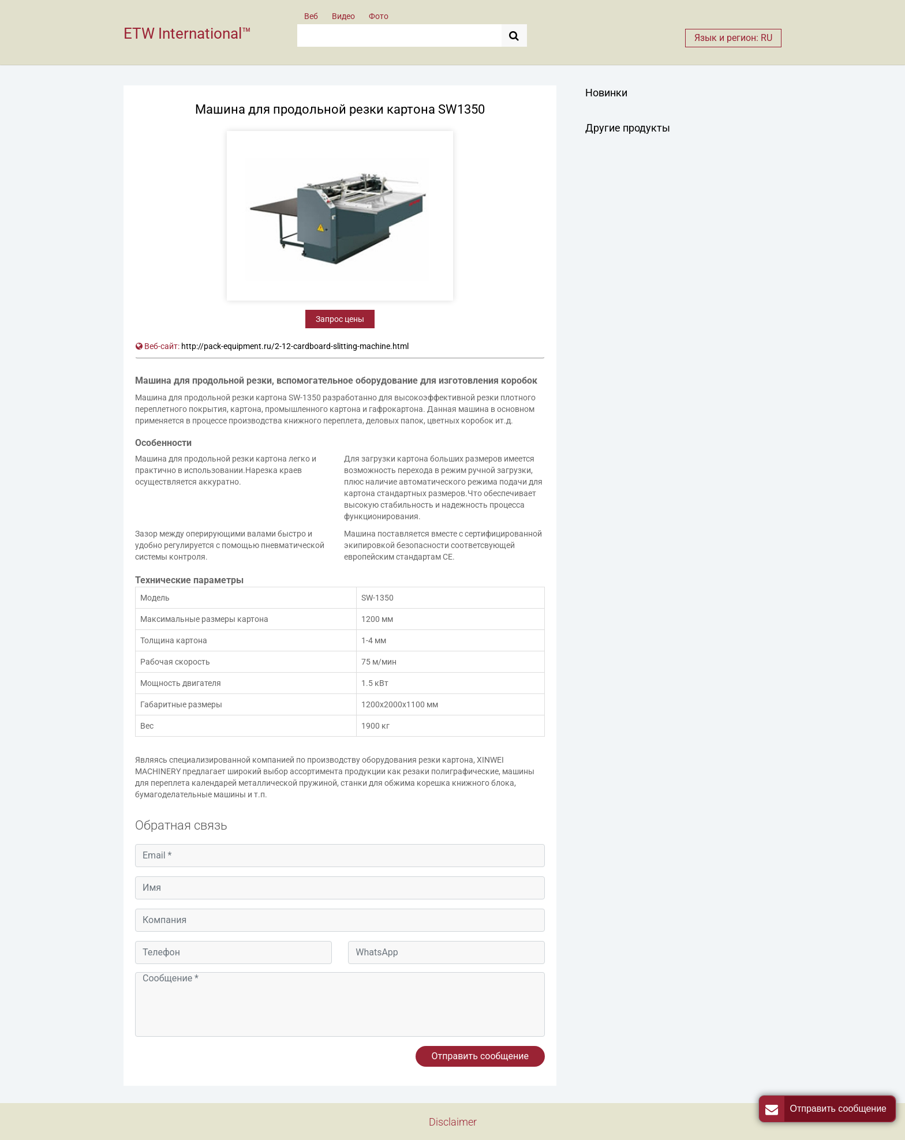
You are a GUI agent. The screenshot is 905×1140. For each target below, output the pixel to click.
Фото (378, 16)
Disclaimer (453, 1122)
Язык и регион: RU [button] (733, 37)
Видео (343, 16)
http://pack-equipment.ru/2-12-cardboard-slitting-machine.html (295, 346)
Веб (311, 16)
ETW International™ (187, 33)
